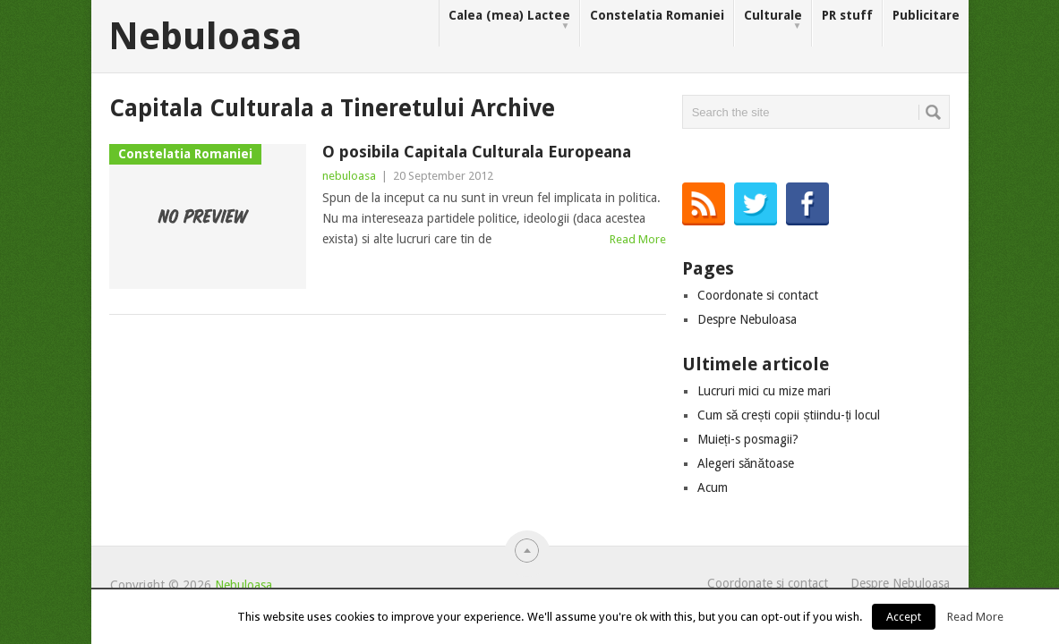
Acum (712, 487)
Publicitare (926, 15)
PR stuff (847, 15)
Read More (638, 239)
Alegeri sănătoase (746, 463)
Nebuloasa (205, 36)
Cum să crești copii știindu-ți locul (789, 415)
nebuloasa (349, 175)
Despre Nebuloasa (747, 319)
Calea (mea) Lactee (509, 20)
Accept (903, 616)
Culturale (773, 20)
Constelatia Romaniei (657, 15)
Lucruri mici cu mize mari (764, 391)
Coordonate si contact (757, 295)
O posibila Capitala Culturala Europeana (476, 151)
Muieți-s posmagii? (748, 439)
